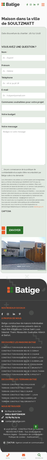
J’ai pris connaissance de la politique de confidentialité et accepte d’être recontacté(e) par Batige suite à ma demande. (21, 172)
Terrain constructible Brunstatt (19, 401)
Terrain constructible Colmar (17, 391)
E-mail (5, 90)
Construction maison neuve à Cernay (20, 351)
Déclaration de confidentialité (30, 434)
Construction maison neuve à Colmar (20, 354)
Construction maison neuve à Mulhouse (22, 347)
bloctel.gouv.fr (38, 207)
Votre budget (8, 114)
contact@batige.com (15, 421)
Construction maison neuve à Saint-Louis (22, 357)
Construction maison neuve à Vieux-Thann (23, 371)
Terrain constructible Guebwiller (19, 398)
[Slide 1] (23, 266)
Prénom (6, 65)
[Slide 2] (28, 266)
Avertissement (32, 437)
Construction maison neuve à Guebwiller (22, 361)
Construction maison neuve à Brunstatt (22, 368)
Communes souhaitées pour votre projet (23, 102)
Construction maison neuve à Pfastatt (21, 374)
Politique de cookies (17, 437)
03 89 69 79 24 (13, 417)
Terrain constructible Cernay (17, 388)
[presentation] (21, 219)
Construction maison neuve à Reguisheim (22, 364)
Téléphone (7, 77)
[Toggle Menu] (43, 4)
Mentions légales (10, 434)
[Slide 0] (19, 266)
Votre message (9, 126)
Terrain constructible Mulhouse (18, 384)
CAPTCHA (6, 211)
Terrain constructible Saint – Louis (20, 395)
